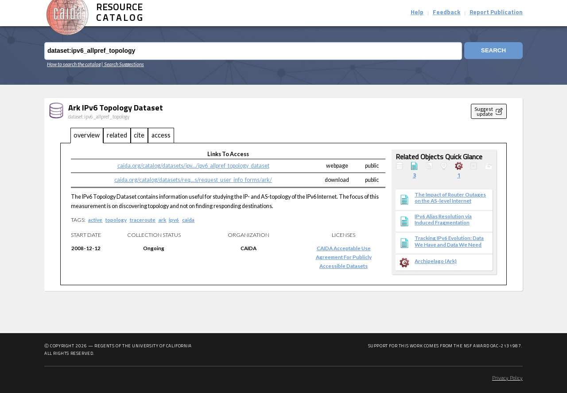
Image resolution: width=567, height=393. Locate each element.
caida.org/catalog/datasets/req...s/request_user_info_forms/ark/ (193, 180)
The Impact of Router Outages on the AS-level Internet (450, 197)
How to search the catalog (74, 64)
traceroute (142, 219)
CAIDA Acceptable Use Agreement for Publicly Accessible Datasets (344, 257)
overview (87, 135)
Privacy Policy (507, 378)
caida (188, 219)
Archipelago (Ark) (436, 261)
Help (417, 13)
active (95, 219)
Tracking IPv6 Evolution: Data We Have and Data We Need (449, 241)
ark (162, 219)
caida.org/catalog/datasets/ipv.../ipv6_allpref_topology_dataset (193, 165)
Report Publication (496, 13)
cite (139, 135)
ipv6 (174, 219)
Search (492, 50)
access (161, 135)
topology (116, 219)
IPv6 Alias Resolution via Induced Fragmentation (443, 219)
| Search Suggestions (122, 64)
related (117, 135)
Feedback (446, 13)
